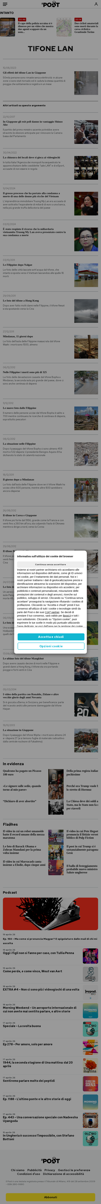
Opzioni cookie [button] (51, 646)
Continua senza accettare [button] (50, 564)
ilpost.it (67, 615)
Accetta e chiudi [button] (51, 637)
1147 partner (52, 612)
